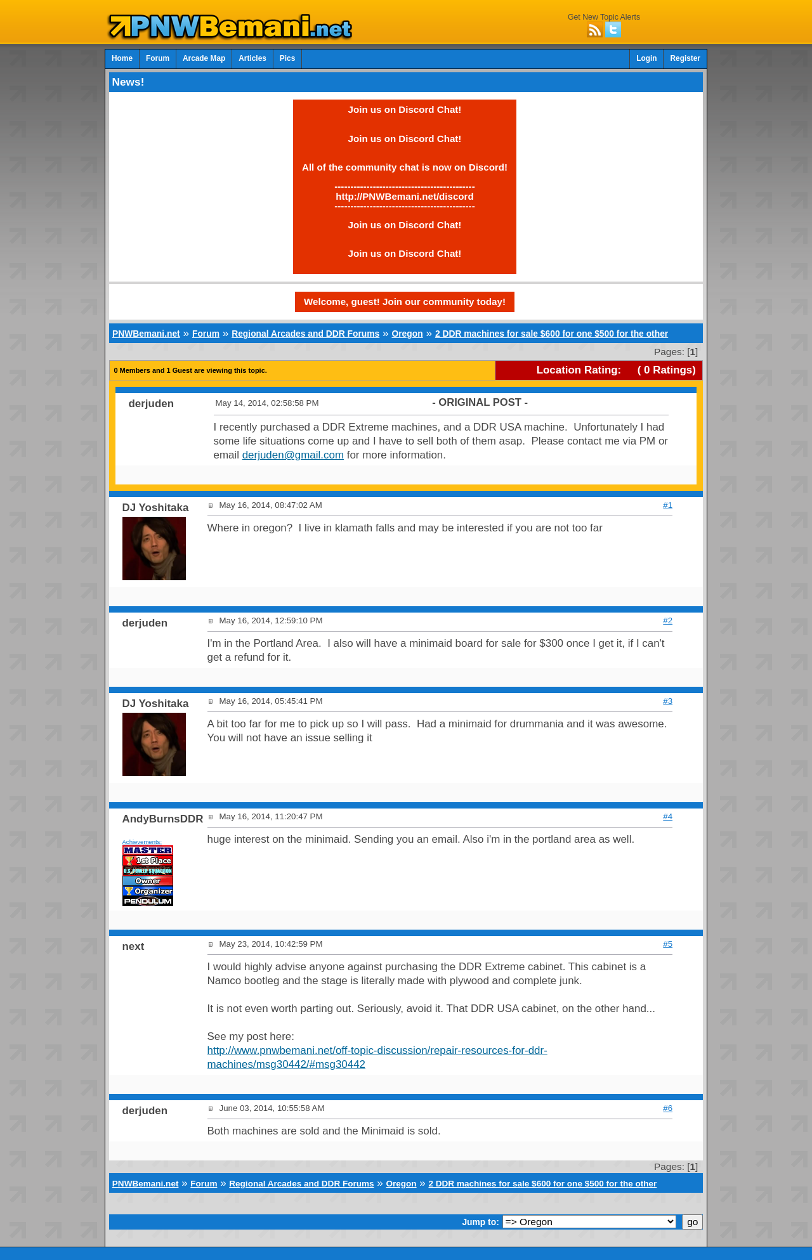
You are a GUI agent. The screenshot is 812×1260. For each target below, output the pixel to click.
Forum (157, 58)
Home (122, 58)
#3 (667, 701)
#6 (667, 1108)
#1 (667, 505)
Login (646, 58)
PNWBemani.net (146, 333)
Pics (287, 58)
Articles (252, 58)
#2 (667, 620)
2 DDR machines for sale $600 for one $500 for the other (551, 333)
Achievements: (142, 841)
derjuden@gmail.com (293, 455)
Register (685, 58)
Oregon (406, 333)
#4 (667, 816)
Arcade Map (204, 58)
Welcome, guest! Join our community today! (405, 301)
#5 (667, 944)
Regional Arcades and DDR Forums (305, 333)
